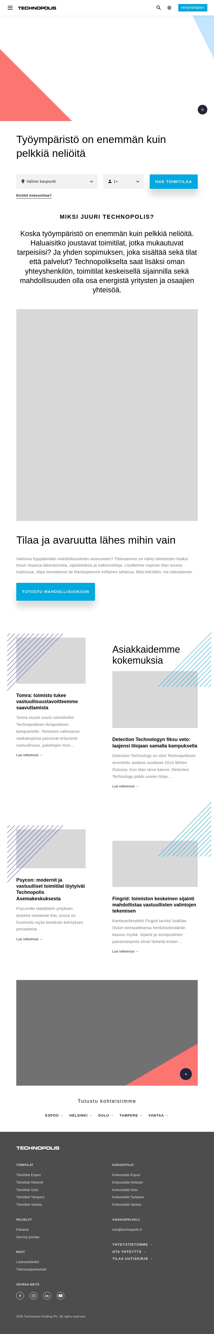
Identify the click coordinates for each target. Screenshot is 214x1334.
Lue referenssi (123, 786)
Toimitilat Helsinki (29, 1182)
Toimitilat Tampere (30, 1197)
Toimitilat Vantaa (29, 1204)
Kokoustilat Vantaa (126, 1204)
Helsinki (78, 1115)
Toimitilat (24, 1164)
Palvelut (22, 1230)
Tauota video (202, 109)
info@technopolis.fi (127, 1230)
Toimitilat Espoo (28, 1175)
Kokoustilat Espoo (126, 1175)
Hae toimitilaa (173, 182)
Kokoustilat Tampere (128, 1197)
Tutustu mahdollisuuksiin (55, 592)
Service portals (27, 1237)
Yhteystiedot (192, 7)
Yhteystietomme (130, 1244)
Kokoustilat (123, 1164)
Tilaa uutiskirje (130, 1257)
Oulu (103, 1115)
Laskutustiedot (27, 1262)
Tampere (129, 1115)
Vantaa (156, 1115)
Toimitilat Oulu (27, 1190)
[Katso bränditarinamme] (183, 1074)
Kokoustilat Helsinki (127, 1182)
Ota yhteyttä (127, 1251)
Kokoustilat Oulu (125, 1190)
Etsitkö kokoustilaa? (33, 195)
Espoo (52, 1115)
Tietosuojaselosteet (31, 1269)
